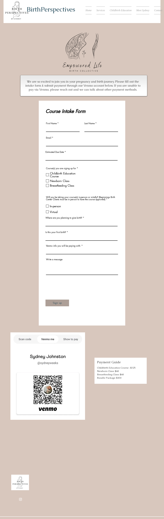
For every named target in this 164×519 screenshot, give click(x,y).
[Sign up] (57, 303)
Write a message (54, 259)
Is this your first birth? (55, 232)
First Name (51, 123)
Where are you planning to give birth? (63, 218)
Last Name (89, 123)
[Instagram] (20, 499)
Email (48, 138)
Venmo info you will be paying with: (63, 246)
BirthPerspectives (51, 9)
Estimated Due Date (54, 152)
